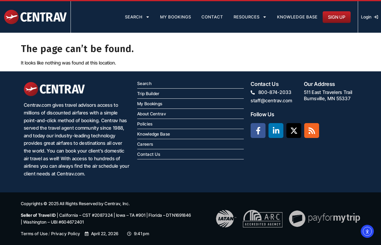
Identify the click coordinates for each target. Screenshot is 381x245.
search (137, 17)
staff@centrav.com (271, 100)
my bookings (175, 16)
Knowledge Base (297, 16)
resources (250, 17)
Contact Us (148, 154)
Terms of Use (34, 233)
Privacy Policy (65, 233)
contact (212, 16)
